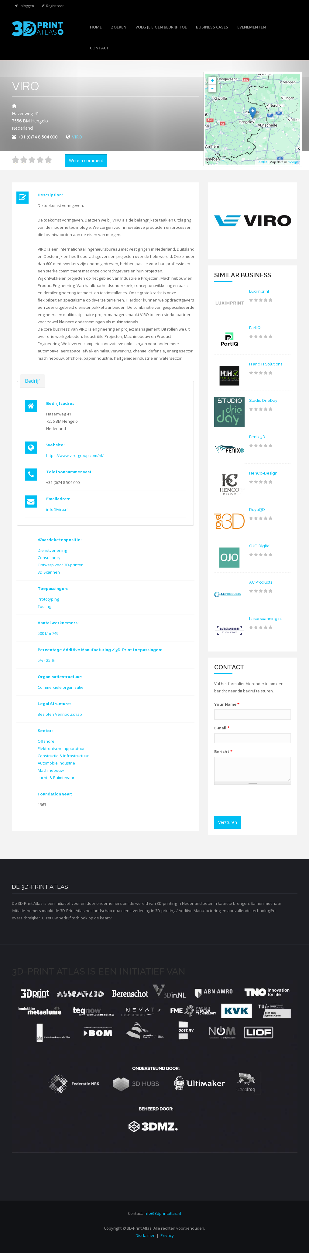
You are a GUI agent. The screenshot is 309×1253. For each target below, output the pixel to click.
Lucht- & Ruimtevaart (57, 777)
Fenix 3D (257, 437)
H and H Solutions (265, 364)
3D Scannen (49, 572)
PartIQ (254, 327)
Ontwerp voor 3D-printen (61, 565)
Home (96, 27)
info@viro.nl (57, 509)
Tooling (44, 606)
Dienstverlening (52, 550)
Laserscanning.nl (265, 618)
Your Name (226, 704)
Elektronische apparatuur (61, 748)
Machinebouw (51, 770)
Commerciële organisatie (61, 687)
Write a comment (86, 160)
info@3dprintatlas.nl (162, 1213)
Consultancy (49, 557)
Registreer (55, 5)
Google (293, 162)
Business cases (212, 27)
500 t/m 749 (48, 633)
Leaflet (262, 162)
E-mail (221, 728)
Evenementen (251, 27)
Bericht (223, 751)
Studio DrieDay (263, 400)
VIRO (77, 137)
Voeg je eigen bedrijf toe (161, 27)
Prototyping (48, 599)
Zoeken (118, 27)
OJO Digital (260, 546)
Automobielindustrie (56, 763)
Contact (99, 48)
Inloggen (27, 5)
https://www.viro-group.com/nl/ (75, 455)
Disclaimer (145, 1235)
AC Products (260, 582)
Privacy (167, 1235)
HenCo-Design (263, 473)
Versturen (227, 822)
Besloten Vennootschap (60, 714)
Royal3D (257, 509)
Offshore (46, 741)
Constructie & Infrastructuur (63, 755)
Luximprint (259, 291)
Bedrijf (32, 380)
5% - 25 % (46, 660)
